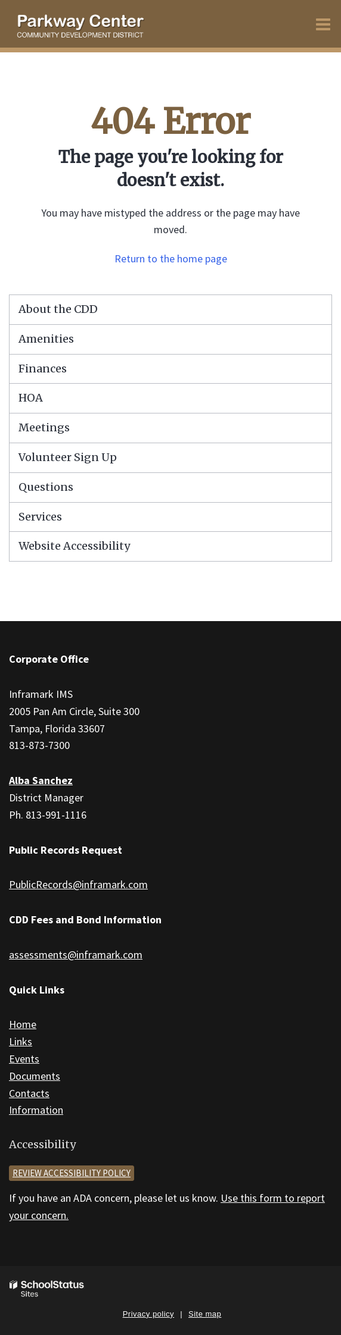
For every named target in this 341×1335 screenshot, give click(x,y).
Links (20, 1041)
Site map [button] (204, 1313)
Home (22, 1024)
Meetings (44, 427)
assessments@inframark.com (75, 954)
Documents (34, 1076)
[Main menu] (323, 24)
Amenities (46, 339)
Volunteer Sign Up (67, 457)
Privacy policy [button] (148, 1313)
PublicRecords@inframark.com (78, 884)
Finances (42, 368)
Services (40, 517)
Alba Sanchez (41, 780)
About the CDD (58, 309)
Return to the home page (170, 258)
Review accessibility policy (72, 1173)
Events (24, 1059)
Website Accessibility (74, 546)
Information (36, 1110)
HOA (30, 398)
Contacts (29, 1093)
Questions (45, 487)
